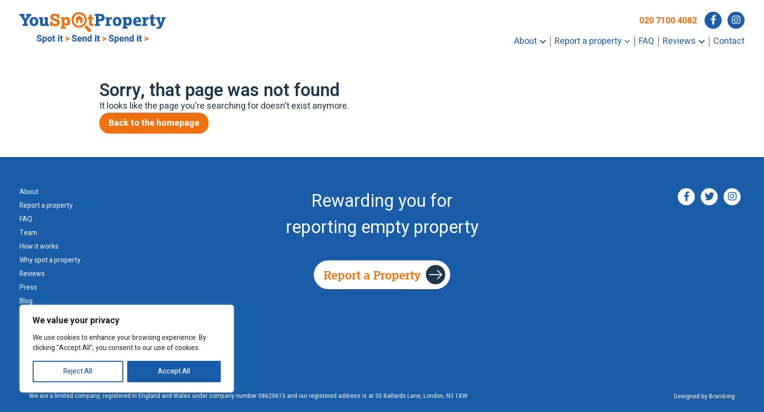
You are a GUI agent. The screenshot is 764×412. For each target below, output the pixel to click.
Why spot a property (49, 260)
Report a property (588, 41)
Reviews (679, 41)
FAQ (646, 41)
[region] (126, 348)
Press (28, 288)
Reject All (77, 371)
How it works (38, 247)
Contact (729, 41)
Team (28, 233)
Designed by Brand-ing (704, 396)
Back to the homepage (154, 123)
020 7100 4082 (668, 20)
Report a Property (372, 274)
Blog (26, 301)
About (525, 41)
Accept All (174, 371)
